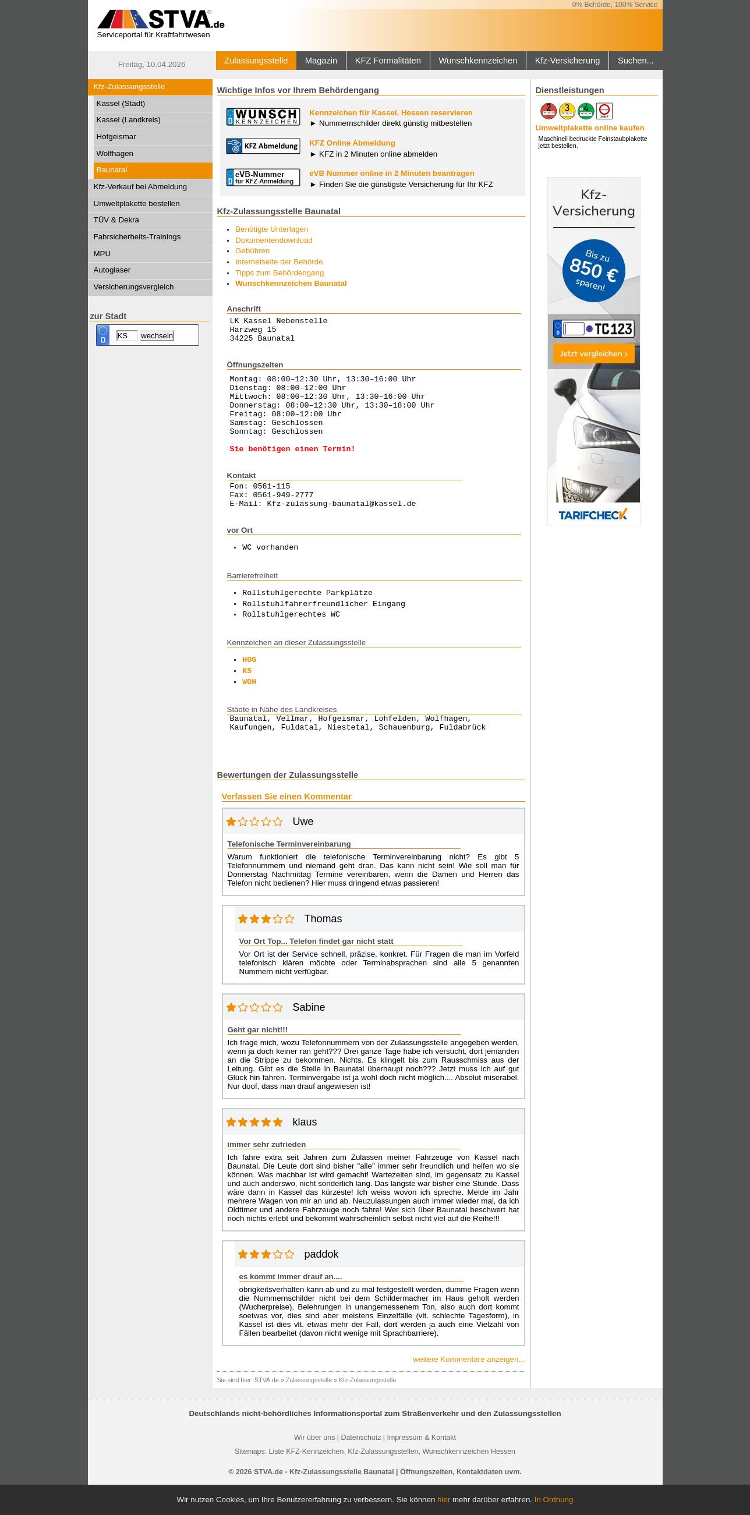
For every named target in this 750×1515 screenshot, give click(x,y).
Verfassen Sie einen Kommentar (287, 826)
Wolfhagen (115, 153)
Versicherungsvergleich (134, 286)
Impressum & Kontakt (421, 1467)
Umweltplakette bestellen (137, 203)
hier (443, 1499)
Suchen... (636, 60)
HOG (249, 686)
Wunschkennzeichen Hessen (468, 1481)
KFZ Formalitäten (388, 60)
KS (247, 697)
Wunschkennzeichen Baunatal (291, 283)
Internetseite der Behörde (279, 261)
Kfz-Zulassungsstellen (383, 1481)
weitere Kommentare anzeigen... (469, 1389)
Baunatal (112, 169)
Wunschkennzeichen (477, 60)
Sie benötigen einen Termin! (293, 469)
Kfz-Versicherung (567, 60)
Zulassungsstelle (256, 60)
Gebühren (252, 250)
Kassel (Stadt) (121, 103)
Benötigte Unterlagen (271, 229)
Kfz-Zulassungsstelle (129, 86)
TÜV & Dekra (117, 219)
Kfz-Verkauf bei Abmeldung (141, 186)
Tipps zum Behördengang (279, 272)
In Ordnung (554, 1499)
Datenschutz (361, 1467)
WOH (249, 708)
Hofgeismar (116, 136)
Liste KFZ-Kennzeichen (306, 1481)
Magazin (321, 60)
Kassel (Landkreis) (129, 119)
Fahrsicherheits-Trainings (137, 236)
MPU (102, 253)
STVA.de (266, 1409)
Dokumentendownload (274, 240)
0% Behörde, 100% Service (615, 5)
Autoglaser (112, 270)
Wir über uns (314, 1467)
